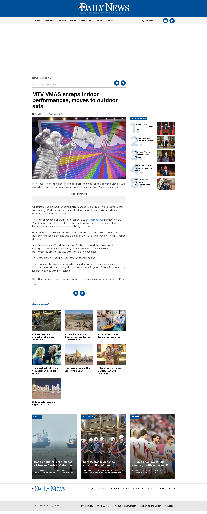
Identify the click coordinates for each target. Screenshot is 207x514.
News (35, 78)
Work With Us (104, 506)
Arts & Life (86, 21)
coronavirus (96, 220)
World (73, 21)
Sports (99, 21)
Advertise (170, 506)
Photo (110, 21)
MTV (35, 184)
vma (34, 285)
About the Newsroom (125, 506)
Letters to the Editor (150, 506)
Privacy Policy (86, 506)
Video (162, 489)
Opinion (62, 21)
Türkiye (36, 21)
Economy (49, 21)
